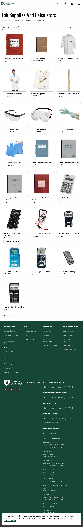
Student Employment (72, 349)
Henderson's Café (50, 345)
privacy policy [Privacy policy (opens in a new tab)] (10, 521)
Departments (6, 20)
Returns (26, 335)
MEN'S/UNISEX (9, 351)
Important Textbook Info (11, 336)
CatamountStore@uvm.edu (53, 475)
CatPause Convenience (48, 340)
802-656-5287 (48, 472)
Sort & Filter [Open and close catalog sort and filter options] (10, 28)
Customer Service (30, 331)
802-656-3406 (48, 488)
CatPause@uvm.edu (50, 491)
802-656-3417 (48, 506)
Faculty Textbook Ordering (10, 342)
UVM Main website (72, 331)
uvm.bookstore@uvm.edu (52, 438)
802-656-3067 (48, 454)
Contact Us (47, 331)
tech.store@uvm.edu (50, 456)
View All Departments (12, 372)
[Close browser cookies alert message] (78, 515)
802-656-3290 (48, 436)
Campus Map (72, 345)
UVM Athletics (72, 335)
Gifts (5, 355)
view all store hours (50, 423)
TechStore (47, 335)
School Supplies (18, 20)
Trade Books (8, 368)
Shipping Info (29, 339)
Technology (8, 364)
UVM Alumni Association (72, 340)
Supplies (7, 360)
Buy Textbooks (9, 331)
